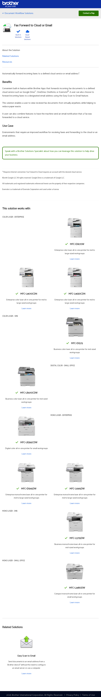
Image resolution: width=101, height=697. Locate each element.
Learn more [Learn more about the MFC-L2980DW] (74, 602)
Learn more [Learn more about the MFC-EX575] (74, 358)
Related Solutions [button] (10, 56)
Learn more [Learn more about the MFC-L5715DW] (74, 553)
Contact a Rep (88, 13)
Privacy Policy (72, 695)
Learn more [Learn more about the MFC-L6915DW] (74, 503)
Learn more (26, 673)
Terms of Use (88, 695)
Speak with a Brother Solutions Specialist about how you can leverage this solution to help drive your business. (49, 153)
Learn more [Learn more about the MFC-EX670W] (74, 259)
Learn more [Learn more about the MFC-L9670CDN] (26, 308)
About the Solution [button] (11, 50)
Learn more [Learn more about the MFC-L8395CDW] (26, 454)
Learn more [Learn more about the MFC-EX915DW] (26, 503)
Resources (7, 62)
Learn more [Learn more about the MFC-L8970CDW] (26, 407)
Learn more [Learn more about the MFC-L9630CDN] (74, 308)
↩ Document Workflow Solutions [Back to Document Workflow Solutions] (17, 13)
